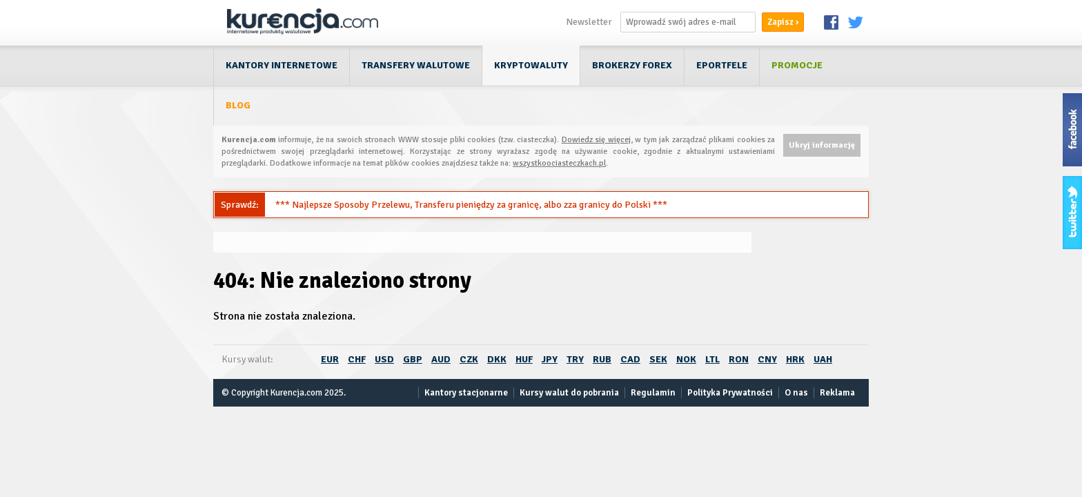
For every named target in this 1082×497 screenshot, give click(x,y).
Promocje (797, 65)
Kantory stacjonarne (466, 392)
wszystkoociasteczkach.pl (559, 163)
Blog (238, 105)
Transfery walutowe (416, 65)
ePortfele (721, 65)
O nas (796, 392)
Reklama (837, 392)
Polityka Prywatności (730, 392)
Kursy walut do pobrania (569, 392)
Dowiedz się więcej (596, 140)
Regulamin (653, 392)
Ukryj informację (822, 145)
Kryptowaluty (531, 65)
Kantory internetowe (281, 65)
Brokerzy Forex (632, 65)
